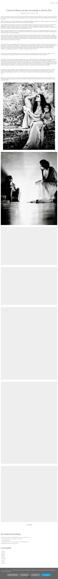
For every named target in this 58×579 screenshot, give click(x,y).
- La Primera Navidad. (5, 540)
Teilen (29, 524)
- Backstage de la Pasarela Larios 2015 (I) (9, 543)
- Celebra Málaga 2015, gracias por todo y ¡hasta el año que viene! (14, 541)
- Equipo (2, 555)
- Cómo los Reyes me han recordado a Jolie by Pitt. (11, 538)
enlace (2, 73)
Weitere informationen (12, 575)
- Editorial (3, 554)
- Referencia (3, 558)
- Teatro (2, 560)
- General (3, 552)
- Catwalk (3, 557)
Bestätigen (46, 575)
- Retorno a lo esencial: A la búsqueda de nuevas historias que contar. (15, 537)
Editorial (28, 13)
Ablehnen (35, 575)
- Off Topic (3, 563)
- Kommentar (33, 13)
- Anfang (2, 551)
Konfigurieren (24, 575)
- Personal (3, 561)
